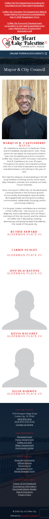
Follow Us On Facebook (24, 483)
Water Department (24, 445)
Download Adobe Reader (24, 489)
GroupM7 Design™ (30, 516)
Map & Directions (24, 492)
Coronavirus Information (24, 486)
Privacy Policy (24, 495)
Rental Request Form (24, 471)
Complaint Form (24, 469)
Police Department (24, 440)
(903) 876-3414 (24, 419)
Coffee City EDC (24, 442)
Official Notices (24, 463)
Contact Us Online (24, 425)
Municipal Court (24, 437)
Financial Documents (25, 460)
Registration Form (30, 17)
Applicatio (38, 6)
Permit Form (24, 466)
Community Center (24, 448)
